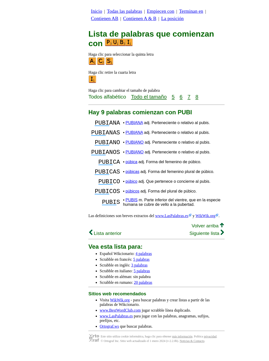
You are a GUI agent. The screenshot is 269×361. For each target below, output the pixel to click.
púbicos (132, 202)
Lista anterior (105, 245)
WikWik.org (205, 228)
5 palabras (141, 271)
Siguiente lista (206, 245)
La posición (172, 18)
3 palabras (139, 277)
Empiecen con (160, 11)
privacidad (210, 348)
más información (182, 348)
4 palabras (144, 265)
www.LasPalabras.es (171, 228)
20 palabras (143, 294)
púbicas (132, 180)
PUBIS (131, 212)
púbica (131, 168)
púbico (131, 191)
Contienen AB (104, 18)
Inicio (96, 11)
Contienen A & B (139, 18)
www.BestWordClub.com (120, 322)
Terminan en (191, 11)
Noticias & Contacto (192, 353)
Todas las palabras (124, 11)
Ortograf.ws (109, 338)
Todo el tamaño (149, 97)
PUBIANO (134, 146)
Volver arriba (208, 237)
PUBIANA (134, 123)
